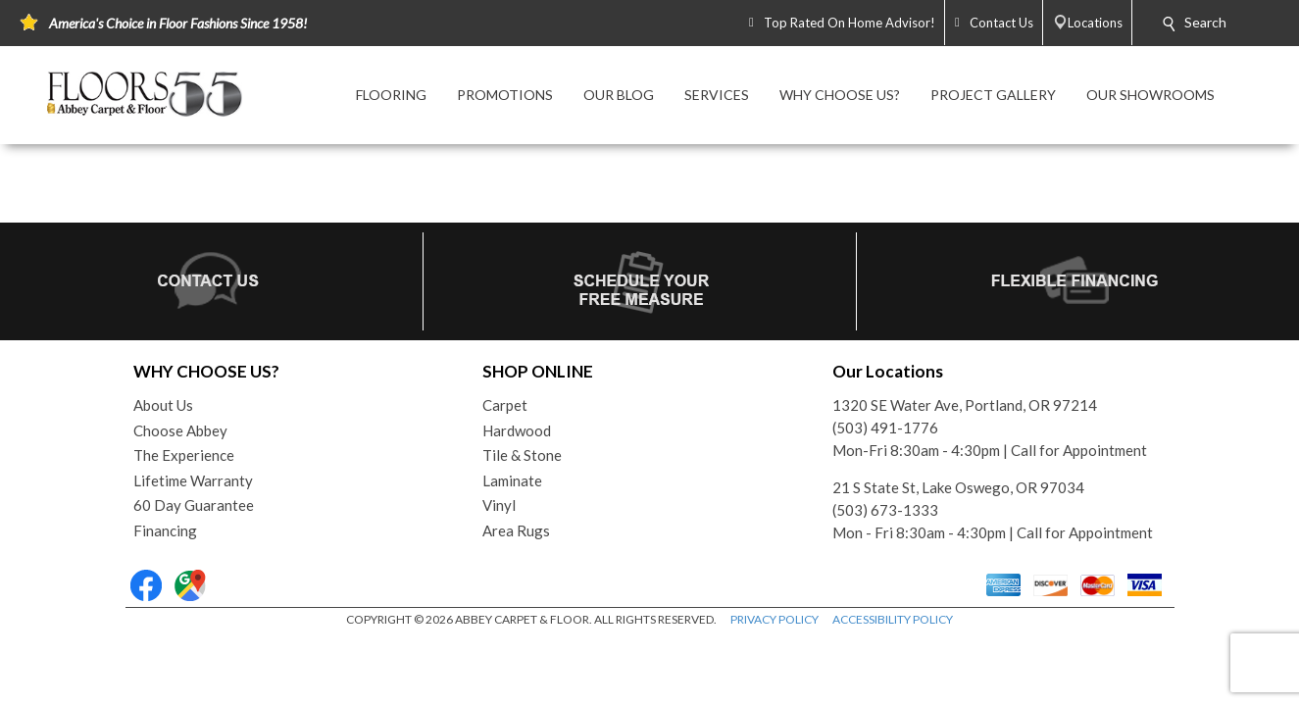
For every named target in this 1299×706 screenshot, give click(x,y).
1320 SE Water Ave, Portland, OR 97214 (964, 405)
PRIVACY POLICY (774, 619)
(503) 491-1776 (885, 427)
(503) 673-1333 (885, 510)
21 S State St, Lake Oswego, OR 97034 (958, 487)
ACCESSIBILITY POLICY (892, 619)
